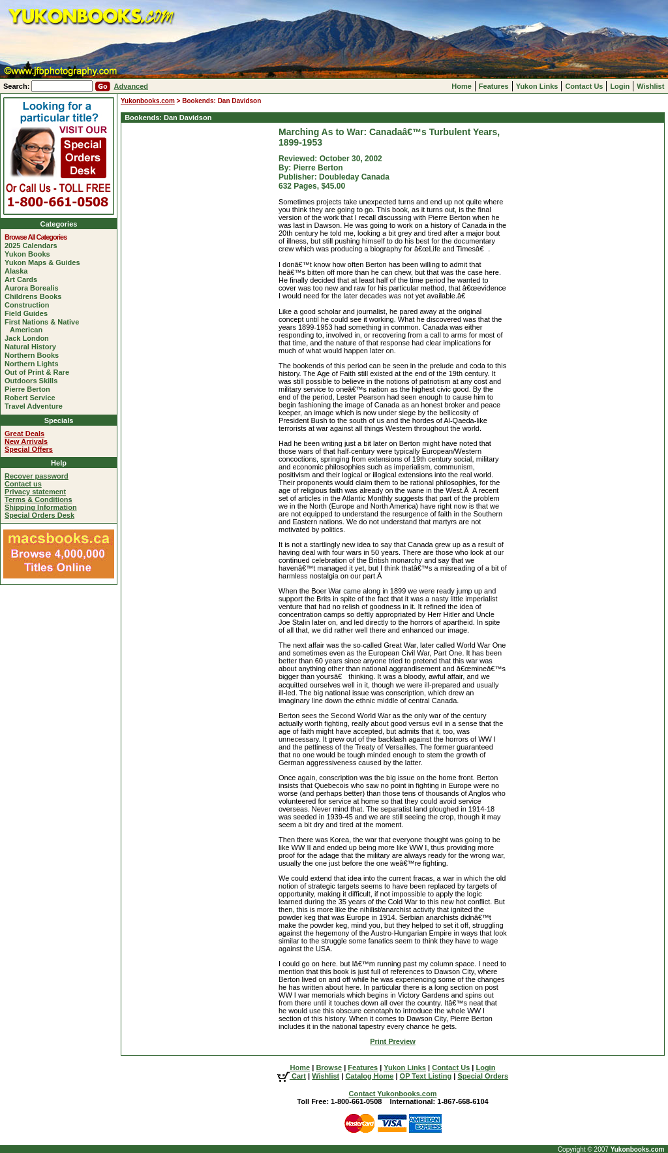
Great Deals (24, 433)
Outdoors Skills (33, 381)
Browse (329, 1067)
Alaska (18, 271)
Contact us (23, 484)
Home (461, 86)
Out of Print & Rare (39, 372)
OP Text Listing (426, 1076)
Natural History (33, 347)
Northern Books (34, 355)
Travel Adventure (36, 406)
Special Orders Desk (39, 515)
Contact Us (584, 86)
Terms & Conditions (38, 499)
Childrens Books (35, 296)
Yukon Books (30, 254)
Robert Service (32, 398)
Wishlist (650, 86)
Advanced (131, 86)
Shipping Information (41, 507)
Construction (29, 305)
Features (494, 86)
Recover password (36, 476)
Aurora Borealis (34, 288)
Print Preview (393, 1041)
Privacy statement (35, 492)
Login (620, 86)
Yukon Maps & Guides (45, 262)
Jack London (29, 338)
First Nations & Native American (44, 326)
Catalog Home (369, 1076)
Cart (291, 1076)
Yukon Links (537, 86)
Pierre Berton (30, 389)
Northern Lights (34, 364)
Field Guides (29, 313)
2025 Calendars (33, 245)
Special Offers (29, 449)
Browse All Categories (38, 237)
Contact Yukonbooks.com (393, 1094)
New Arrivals (26, 441)
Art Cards (23, 279)
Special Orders (482, 1076)
